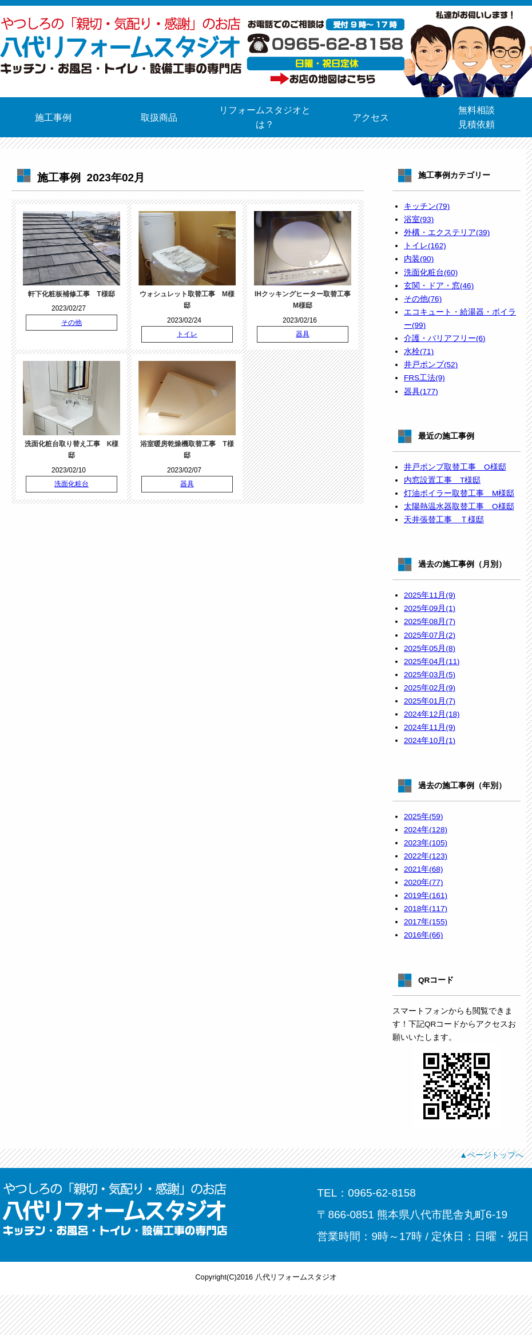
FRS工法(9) (424, 378)
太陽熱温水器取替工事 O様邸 (459, 506)
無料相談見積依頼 (476, 117)
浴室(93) (419, 219)
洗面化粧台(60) (431, 272)
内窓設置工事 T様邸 (442, 480)
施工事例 (53, 117)
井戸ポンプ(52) (431, 364)
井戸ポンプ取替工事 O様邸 (455, 467)
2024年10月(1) (429, 740)
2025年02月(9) (429, 688)
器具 (302, 334)
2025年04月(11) (432, 661)
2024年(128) (425, 829)
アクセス (370, 117)
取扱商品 (159, 117)
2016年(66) (423, 935)
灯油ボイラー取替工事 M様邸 (459, 493)
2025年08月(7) (429, 621)
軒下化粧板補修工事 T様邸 (71, 294)
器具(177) (421, 391)
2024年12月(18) (432, 714)
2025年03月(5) (429, 674)
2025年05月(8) (429, 648)
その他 (71, 323)
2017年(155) (425, 921)
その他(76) (423, 299)
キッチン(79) (427, 206)
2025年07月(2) (429, 635)
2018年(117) (425, 908)
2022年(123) (425, 856)
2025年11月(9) (429, 595)
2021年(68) (423, 869)
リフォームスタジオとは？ (265, 117)
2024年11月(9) (429, 727)
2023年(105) (425, 843)
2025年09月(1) (429, 608)
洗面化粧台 (71, 484)
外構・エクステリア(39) (447, 232)
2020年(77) (423, 882)
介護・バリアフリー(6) (445, 338)
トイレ (187, 334)
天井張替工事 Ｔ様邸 (444, 519)
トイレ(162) (425, 245)
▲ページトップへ (491, 1154)
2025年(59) (423, 816)
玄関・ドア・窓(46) (439, 285)
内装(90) (419, 259)
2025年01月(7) (429, 701)
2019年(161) (425, 895)
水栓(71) (419, 351)
